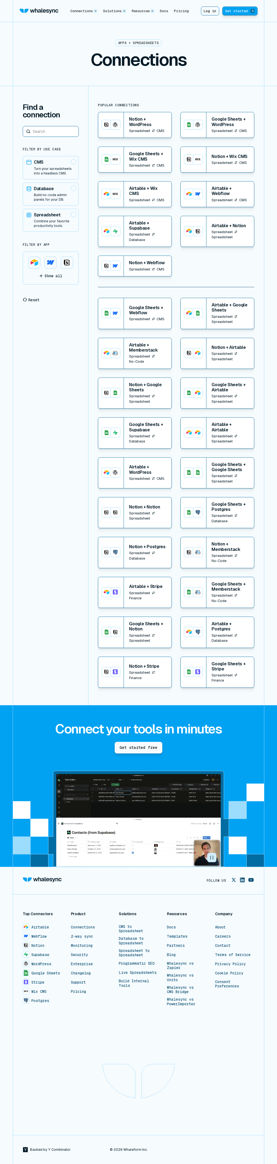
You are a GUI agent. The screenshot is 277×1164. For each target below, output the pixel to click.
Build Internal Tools (134, 983)
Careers (223, 936)
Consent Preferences (227, 984)
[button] (84, 10)
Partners (176, 945)
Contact (222, 945)
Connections (83, 927)
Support (78, 982)
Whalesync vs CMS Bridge (180, 989)
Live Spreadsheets (138, 972)
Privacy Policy (230, 964)
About (220, 927)
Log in (210, 11)
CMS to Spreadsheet (131, 928)
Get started (240, 11)
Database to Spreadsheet (131, 940)
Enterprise (82, 964)
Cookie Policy (229, 973)
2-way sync (82, 936)
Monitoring (82, 945)
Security (79, 955)
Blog (171, 955)
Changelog (81, 973)
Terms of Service (232, 955)
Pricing (181, 11)
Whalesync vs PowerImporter (181, 1001)
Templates (177, 936)
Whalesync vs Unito (180, 977)
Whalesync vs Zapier (180, 965)
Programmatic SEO (137, 963)
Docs (164, 11)
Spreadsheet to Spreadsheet (134, 952)
